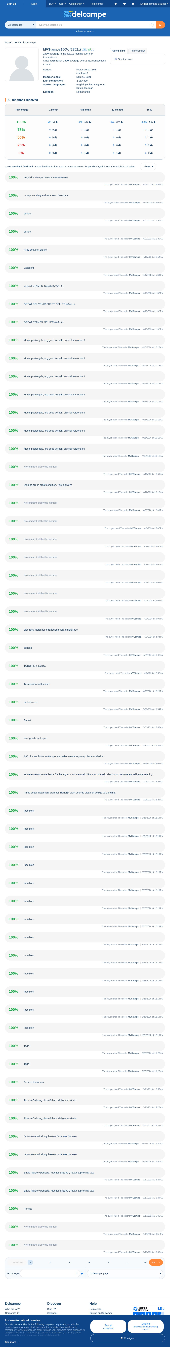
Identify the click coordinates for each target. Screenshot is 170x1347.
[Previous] (16, 1262)
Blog (51, 1309)
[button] (152, 25)
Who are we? (12, 1309)
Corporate (12, 1313)
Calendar (52, 1313)
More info (49, 1342)
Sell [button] (61, 3)
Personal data (138, 50)
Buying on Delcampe (100, 1313)
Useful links (119, 50)
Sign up (11, 3)
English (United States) (153, 3)
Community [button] (75, 3)
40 (145, 1262)
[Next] (156, 1262)
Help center (95, 1309)
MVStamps (134, 184)
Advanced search (85, 31)
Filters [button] (147, 166)
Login (34, 3)
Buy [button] (51, 3)
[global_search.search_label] (96, 25)
